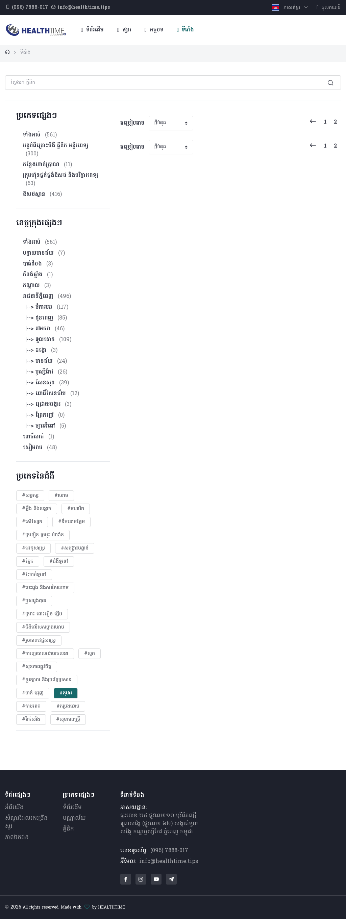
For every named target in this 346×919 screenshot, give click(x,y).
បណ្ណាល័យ (74, 818)
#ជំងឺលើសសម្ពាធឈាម (43, 627)
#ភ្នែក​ (27, 561)
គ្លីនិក (68, 829)
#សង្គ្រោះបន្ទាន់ (75, 548)
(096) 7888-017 (169, 851)
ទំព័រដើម (92, 30)
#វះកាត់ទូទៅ (34, 574)
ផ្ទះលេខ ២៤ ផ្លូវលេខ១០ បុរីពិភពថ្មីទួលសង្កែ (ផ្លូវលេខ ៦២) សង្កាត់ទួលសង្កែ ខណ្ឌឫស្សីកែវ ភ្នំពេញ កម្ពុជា (159, 824)
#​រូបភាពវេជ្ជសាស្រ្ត (39, 640)
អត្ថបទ (154, 30)
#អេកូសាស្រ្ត (33, 548)
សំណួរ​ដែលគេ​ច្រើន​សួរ (26, 822)
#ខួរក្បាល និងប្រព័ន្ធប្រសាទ (47, 680)
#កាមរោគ (31, 706)
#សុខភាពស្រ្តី (68, 719)
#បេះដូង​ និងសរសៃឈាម (45, 587)
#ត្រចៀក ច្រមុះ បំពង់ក (43, 535)
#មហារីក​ (75, 508)
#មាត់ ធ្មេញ (33, 693)
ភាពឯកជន (17, 837)
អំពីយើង (14, 807)
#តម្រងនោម (67, 706)
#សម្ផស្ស (30, 495)
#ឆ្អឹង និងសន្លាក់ (36, 508)
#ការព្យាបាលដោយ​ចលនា (45, 653)
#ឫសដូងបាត (34, 601)
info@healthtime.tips (168, 862)
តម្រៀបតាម (132, 123)
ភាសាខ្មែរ (287, 7)
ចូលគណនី (329, 7)
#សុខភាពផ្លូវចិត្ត (36, 666)
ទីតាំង (185, 30)
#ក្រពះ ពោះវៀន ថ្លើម (42, 614)
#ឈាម (61, 495)
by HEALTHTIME (108, 907)
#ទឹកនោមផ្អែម (71, 522)
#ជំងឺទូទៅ (58, 561)
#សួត (89, 653)
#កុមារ (65, 693)
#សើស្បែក (32, 522)
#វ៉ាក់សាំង (31, 719)
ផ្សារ (124, 30)
